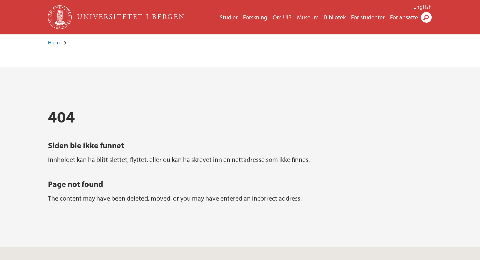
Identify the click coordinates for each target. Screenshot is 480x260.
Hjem (54, 42)
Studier (229, 17)
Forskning (255, 17)
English (422, 6)
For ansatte (404, 17)
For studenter (368, 17)
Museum (308, 17)
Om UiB (282, 17)
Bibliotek (335, 17)
